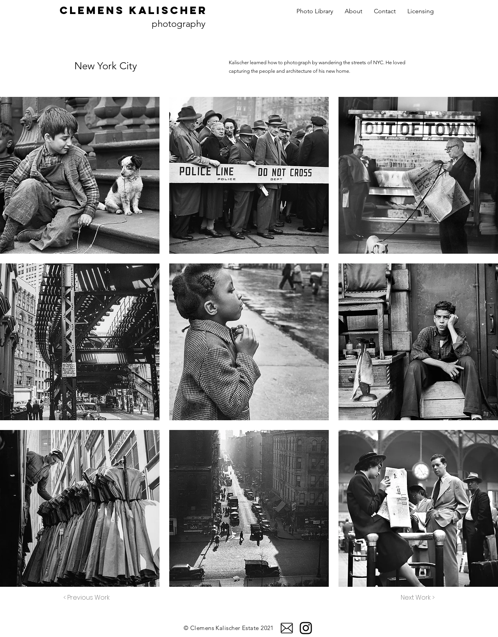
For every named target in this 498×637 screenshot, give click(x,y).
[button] (80, 175)
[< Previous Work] (86, 597)
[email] (287, 628)
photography (178, 23)
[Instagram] (306, 628)
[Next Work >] (418, 597)
